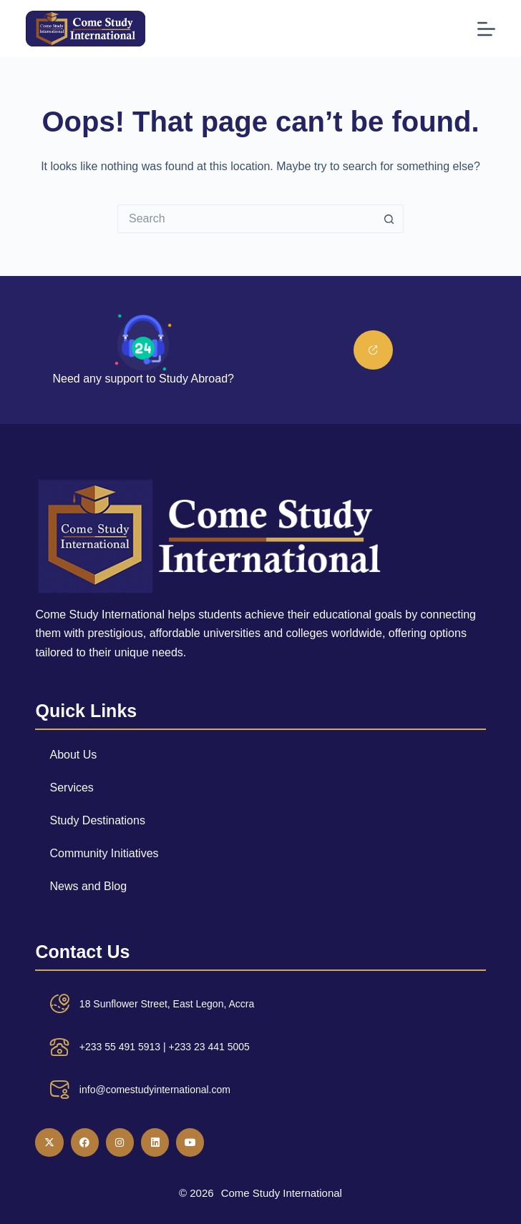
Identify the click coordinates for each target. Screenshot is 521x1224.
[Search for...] (246, 218)
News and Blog (88, 886)
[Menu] (486, 29)
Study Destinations (97, 820)
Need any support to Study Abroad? (143, 378)
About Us (73, 755)
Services (71, 787)
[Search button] (389, 218)
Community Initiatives (103, 853)
